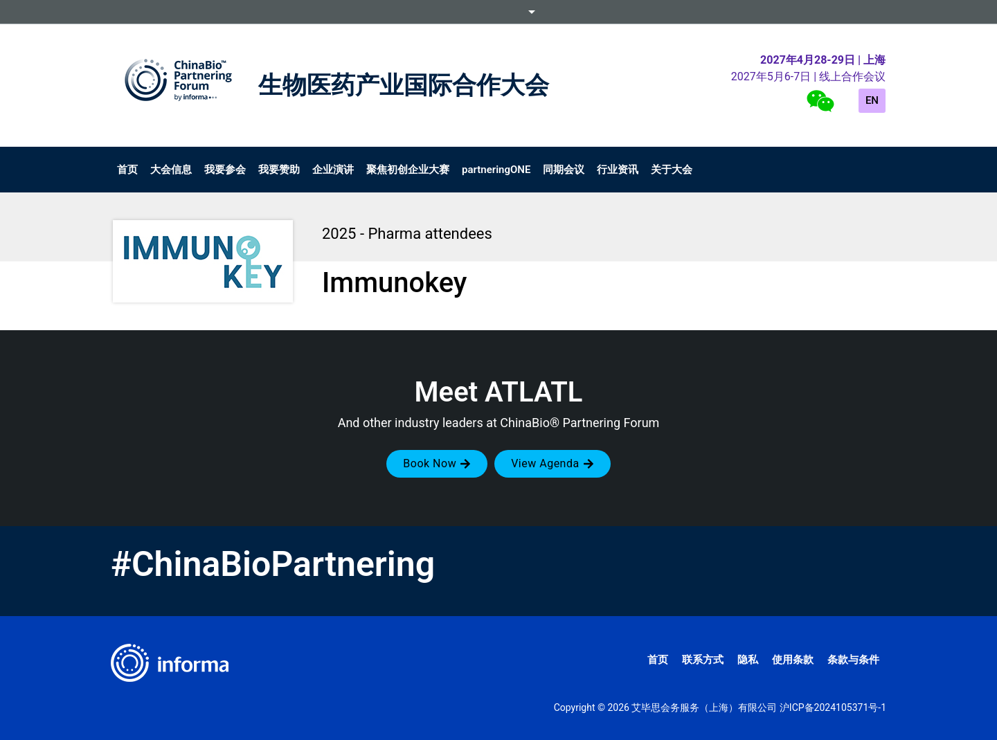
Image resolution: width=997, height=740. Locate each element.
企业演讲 (333, 169)
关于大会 (671, 169)
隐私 (747, 659)
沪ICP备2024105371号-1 (833, 707)
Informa (498, 12)
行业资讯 (617, 169)
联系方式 (703, 659)
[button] (436, 464)
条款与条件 (853, 659)
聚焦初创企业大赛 (407, 169)
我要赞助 (279, 169)
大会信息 (171, 169)
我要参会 (225, 169)
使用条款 (793, 659)
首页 (127, 169)
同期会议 (563, 169)
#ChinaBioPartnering (273, 564)
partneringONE (496, 169)
